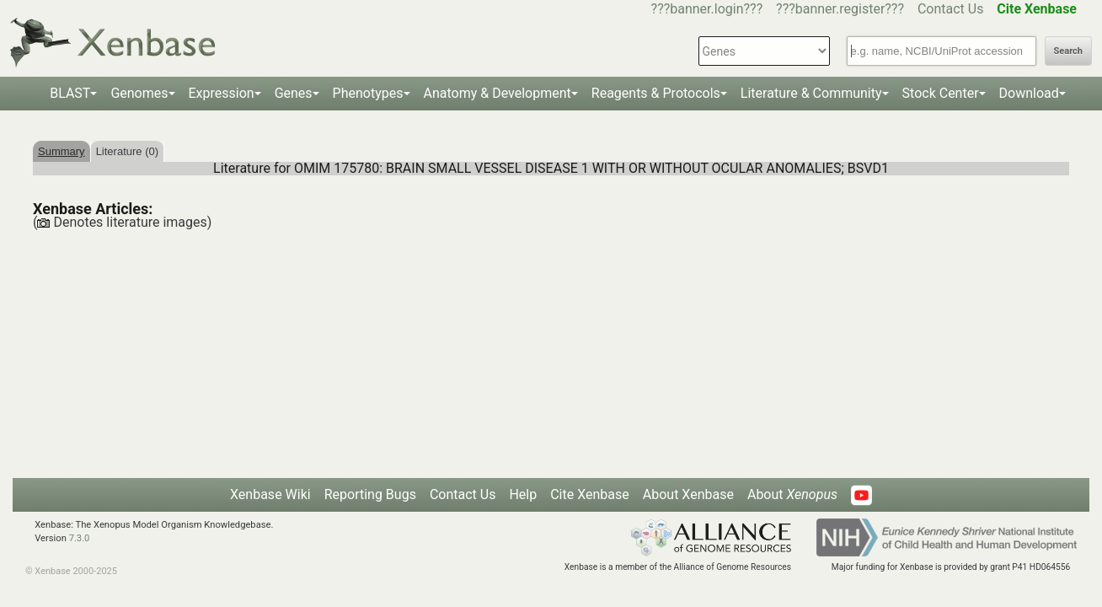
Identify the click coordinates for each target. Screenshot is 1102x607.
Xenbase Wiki (270, 494)
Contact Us (950, 9)
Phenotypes (368, 93)
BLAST (70, 93)
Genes (294, 93)
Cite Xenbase (589, 494)
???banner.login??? (707, 9)
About (792, 494)
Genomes (139, 93)
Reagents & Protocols (655, 93)
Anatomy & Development (497, 93)
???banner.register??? (840, 9)
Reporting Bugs (370, 494)
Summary (61, 151)
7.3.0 (79, 538)
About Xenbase (688, 494)
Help (523, 494)
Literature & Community (811, 93)
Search (1068, 51)
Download (1029, 93)
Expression (221, 93)
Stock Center (940, 93)
